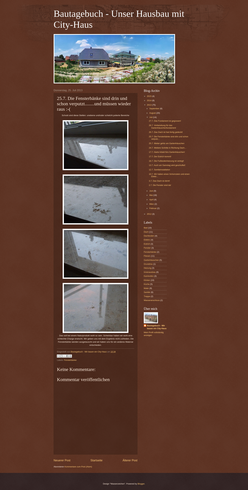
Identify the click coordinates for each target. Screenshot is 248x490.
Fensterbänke (70, 360)
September (154, 108)
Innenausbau (149, 272)
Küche (147, 284)
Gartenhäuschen (151, 260)
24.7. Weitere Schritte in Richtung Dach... (167, 148)
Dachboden (149, 236)
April (151, 199)
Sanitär (147, 292)
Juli (151, 117)
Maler (146, 288)
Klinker (147, 280)
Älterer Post (130, 460)
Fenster (147, 248)
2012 (149, 214)
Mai (151, 195)
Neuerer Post (62, 460)
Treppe (147, 296)
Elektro (147, 240)
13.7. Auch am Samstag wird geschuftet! (167, 165)
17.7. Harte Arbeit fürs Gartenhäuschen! (167, 152)
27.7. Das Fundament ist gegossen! (165, 121)
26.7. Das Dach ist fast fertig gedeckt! (166, 132)
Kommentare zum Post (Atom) (78, 466)
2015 (149, 96)
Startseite (96, 460)
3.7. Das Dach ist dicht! (159, 181)
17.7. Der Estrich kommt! (160, 156)
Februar (153, 208)
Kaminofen (149, 276)
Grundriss (148, 264)
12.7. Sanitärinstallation (159, 169)
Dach (146, 232)
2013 (149, 105)
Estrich (147, 244)
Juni (151, 191)
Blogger (141, 484)
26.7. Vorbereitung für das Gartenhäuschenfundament (162, 126)
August (152, 113)
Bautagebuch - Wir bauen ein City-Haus (157, 327)
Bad (145, 228)
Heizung (147, 268)
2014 (149, 100)
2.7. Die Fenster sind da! (160, 185)
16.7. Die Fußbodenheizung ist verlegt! (166, 161)
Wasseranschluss (152, 300)
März (151, 204)
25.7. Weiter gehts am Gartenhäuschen (166, 143)
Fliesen (147, 256)
